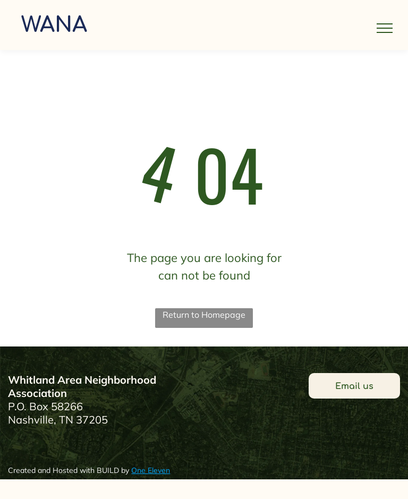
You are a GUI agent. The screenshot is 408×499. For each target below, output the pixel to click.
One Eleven (150, 470)
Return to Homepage (204, 314)
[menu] (384, 28)
